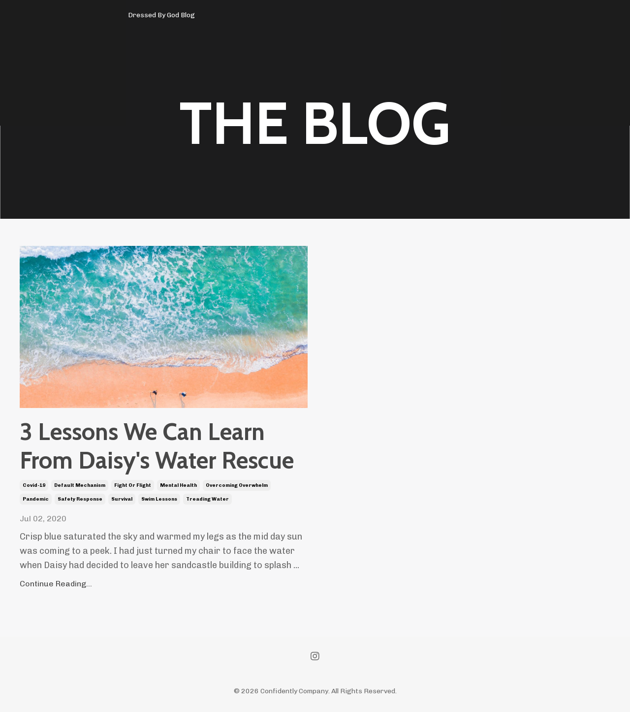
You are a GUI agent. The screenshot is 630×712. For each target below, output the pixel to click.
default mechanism (79, 485)
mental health (178, 485)
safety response (80, 499)
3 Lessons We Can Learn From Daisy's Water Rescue (157, 446)
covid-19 (34, 485)
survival (121, 499)
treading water (207, 499)
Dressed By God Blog (161, 15)
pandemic (36, 499)
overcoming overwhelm (237, 485)
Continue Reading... (56, 583)
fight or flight (132, 485)
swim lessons (159, 499)
